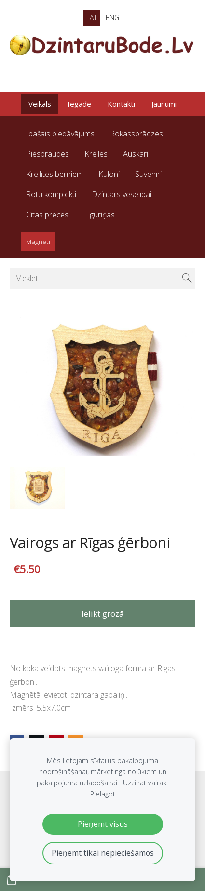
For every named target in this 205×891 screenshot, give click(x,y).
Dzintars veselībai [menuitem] (121, 194)
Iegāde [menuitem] (79, 103)
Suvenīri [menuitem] (148, 174)
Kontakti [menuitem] (121, 103)
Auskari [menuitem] (135, 153)
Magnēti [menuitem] (38, 241)
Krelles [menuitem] (96, 153)
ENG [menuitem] (112, 17)
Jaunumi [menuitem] (164, 103)
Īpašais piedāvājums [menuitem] (60, 133)
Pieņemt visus (103, 824)
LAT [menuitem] (91, 17)
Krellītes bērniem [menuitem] (54, 174)
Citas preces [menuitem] (47, 214)
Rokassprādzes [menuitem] (136, 133)
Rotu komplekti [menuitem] (51, 194)
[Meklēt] (102, 278)
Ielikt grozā (103, 613)
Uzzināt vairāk (144, 782)
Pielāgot (102, 793)
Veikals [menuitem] (39, 103)
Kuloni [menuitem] (109, 174)
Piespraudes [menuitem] (47, 153)
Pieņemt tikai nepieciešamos (103, 853)
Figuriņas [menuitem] (99, 214)
